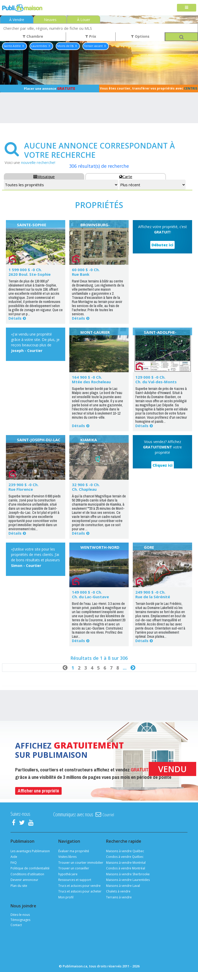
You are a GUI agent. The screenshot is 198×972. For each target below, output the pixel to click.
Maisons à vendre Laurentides (128, 880)
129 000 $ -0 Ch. (150, 377)
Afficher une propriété (38, 791)
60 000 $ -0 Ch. (86, 269)
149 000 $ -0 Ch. (87, 592)
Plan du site (19, 885)
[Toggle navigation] (186, 8)
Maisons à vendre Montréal (126, 862)
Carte (125, 176)
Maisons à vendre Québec (125, 851)
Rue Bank (80, 274)
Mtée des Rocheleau (91, 381)
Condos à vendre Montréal (125, 868)
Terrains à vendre (119, 897)
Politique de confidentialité (30, 868)
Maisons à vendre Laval (123, 885)
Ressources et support (74, 880)
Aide (14, 857)
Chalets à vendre (118, 891)
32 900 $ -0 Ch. (86, 484)
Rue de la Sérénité (152, 596)
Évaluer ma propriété (73, 851)
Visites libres (67, 857)
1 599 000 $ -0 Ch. (25, 269)
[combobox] (99, 28)
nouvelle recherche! (38, 162)
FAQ (14, 862)
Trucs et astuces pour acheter (79, 891)
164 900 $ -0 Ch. (87, 377)
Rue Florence (20, 489)
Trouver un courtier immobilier (80, 862)
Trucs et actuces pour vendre (79, 885)
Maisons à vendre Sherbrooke (128, 874)
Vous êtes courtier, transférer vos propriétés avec (148, 88)
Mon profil (65, 897)
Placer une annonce (49, 88)
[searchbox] (99, 28)
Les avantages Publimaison (30, 851)
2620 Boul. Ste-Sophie (29, 274)
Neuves (50, 19)
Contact (16, 925)
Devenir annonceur (24, 880)
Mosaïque (44, 176)
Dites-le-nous (20, 914)
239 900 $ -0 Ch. (23, 484)
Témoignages (20, 920)
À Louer (83, 19)
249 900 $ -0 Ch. (150, 592)
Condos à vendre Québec (125, 857)
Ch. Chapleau (84, 489)
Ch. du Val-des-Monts (156, 381)
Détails (15, 318)
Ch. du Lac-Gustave (90, 596)
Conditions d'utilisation (27, 874)
